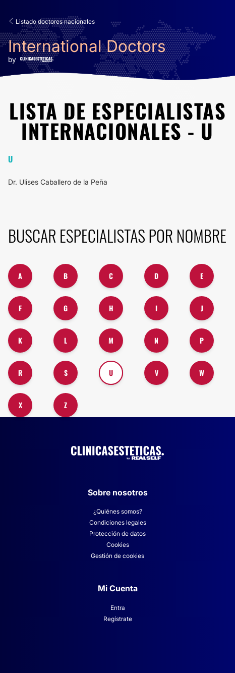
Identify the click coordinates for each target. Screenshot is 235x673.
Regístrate (117, 619)
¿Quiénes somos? (117, 511)
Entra (117, 607)
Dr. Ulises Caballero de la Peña (57, 182)
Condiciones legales (117, 522)
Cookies (117, 544)
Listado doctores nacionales (51, 21)
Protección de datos (117, 533)
